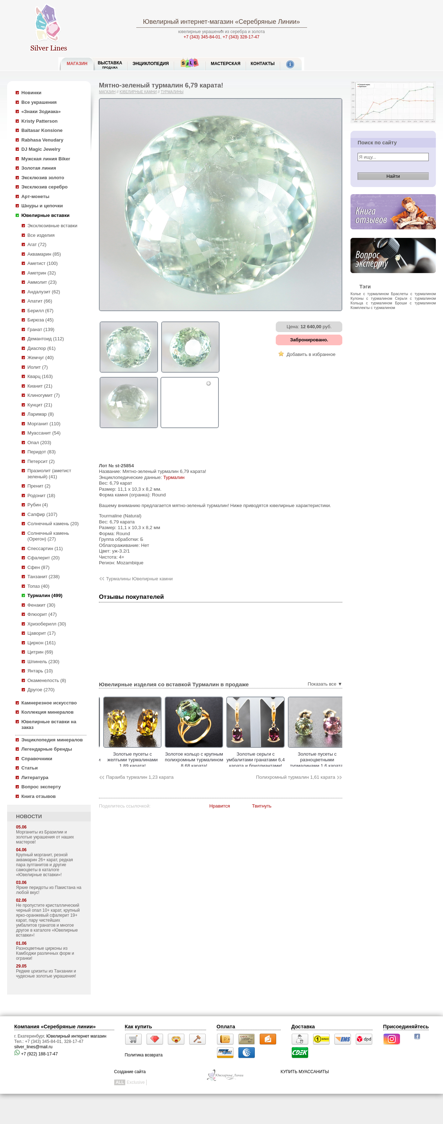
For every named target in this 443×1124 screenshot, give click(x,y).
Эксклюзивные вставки (52, 225)
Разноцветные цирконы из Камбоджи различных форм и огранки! (45, 953)
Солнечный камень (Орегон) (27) (48, 536)
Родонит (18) (41, 495)
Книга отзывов (38, 796)
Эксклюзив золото (42, 177)
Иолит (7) (37, 367)
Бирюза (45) (40, 320)
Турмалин (174, 477)
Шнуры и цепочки (42, 205)
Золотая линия (38, 168)
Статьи (29, 768)
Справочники (36, 758)
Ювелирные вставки (45, 215)
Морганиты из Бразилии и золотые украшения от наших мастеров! (45, 837)
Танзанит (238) (43, 576)
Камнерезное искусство (49, 702)
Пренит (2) (39, 486)
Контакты (263, 63)
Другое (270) (40, 689)
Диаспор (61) (41, 348)
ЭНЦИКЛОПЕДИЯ (150, 63)
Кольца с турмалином (371, 303)
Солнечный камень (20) (53, 523)
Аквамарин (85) (44, 254)
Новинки (31, 92)
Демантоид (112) (45, 338)
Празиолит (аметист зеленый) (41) (49, 473)
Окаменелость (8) (46, 680)
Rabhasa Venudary (42, 140)
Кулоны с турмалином (371, 298)
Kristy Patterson (39, 121)
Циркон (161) (41, 642)
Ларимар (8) (40, 414)
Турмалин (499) (44, 595)
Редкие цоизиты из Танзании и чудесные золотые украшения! (46, 974)
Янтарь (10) (40, 670)
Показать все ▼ (325, 684)
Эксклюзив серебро (44, 187)
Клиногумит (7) (43, 395)
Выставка (110, 64)
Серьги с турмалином (415, 298)
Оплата (226, 1026)
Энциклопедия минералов (52, 739)
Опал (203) (39, 442)
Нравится (219, 806)
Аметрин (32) (41, 273)
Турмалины (172, 92)
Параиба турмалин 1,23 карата (140, 777)
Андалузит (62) (43, 291)
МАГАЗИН (77, 63)
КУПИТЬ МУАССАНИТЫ (305, 1071)
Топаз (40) (38, 586)
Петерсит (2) (41, 461)
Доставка (303, 1026)
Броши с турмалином (415, 303)
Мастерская (225, 63)
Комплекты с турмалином (372, 307)
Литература (34, 777)
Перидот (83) (41, 451)
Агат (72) (37, 244)
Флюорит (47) (42, 614)
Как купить (138, 1026)
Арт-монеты (35, 196)
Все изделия (40, 235)
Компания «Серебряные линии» (55, 1026)
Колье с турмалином (369, 294)
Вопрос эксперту (41, 786)
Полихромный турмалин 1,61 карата (295, 777)
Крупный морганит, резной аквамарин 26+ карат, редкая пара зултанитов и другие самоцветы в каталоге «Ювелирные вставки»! (44, 864)
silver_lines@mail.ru (33, 1046)
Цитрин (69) (40, 652)
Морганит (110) (43, 423)
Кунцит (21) (39, 404)
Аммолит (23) (42, 282)
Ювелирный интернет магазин (76, 1036)
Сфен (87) (38, 567)
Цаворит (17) (41, 633)
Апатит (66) (39, 301)
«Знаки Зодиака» (41, 111)
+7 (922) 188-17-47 (36, 1053)
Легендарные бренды (46, 749)
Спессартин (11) (45, 548)
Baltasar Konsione (42, 130)
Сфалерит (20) (43, 557)
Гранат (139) (40, 329)
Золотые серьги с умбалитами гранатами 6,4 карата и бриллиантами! (274, 759)
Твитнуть (261, 806)
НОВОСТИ (29, 816)
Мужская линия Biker (45, 158)
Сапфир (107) (42, 514)
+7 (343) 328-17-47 (241, 36)
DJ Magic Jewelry (40, 149)
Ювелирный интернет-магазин (188, 21)
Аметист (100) (42, 263)
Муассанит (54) (43, 433)
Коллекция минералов (47, 712)
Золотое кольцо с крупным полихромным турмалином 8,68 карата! (213, 759)
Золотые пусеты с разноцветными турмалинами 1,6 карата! (336, 759)
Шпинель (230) (43, 661)
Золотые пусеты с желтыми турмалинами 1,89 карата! (151, 759)
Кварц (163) (40, 376)
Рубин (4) (37, 504)
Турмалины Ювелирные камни (139, 578)
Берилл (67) (40, 310)
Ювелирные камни (138, 92)
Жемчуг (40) (40, 357)
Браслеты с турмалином (413, 294)
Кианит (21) (39, 386)
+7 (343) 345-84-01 (202, 36)
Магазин (107, 92)
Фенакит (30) (41, 605)
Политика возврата (144, 1055)
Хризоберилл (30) (46, 624)
